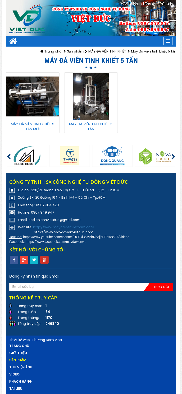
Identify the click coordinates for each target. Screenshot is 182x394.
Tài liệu (15, 388)
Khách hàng (20, 381)
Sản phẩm (75, 51)
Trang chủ (50, 51)
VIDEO (14, 374)
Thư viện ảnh (20, 367)
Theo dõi (161, 286)
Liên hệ (149, 3)
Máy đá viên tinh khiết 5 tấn (153, 51)
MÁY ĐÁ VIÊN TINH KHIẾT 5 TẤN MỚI (32, 126)
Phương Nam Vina (47, 339)
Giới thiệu (129, 3)
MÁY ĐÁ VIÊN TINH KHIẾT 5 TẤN (91, 126)
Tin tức (167, 3)
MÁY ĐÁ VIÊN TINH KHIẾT (107, 51)
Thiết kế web (19, 339)
